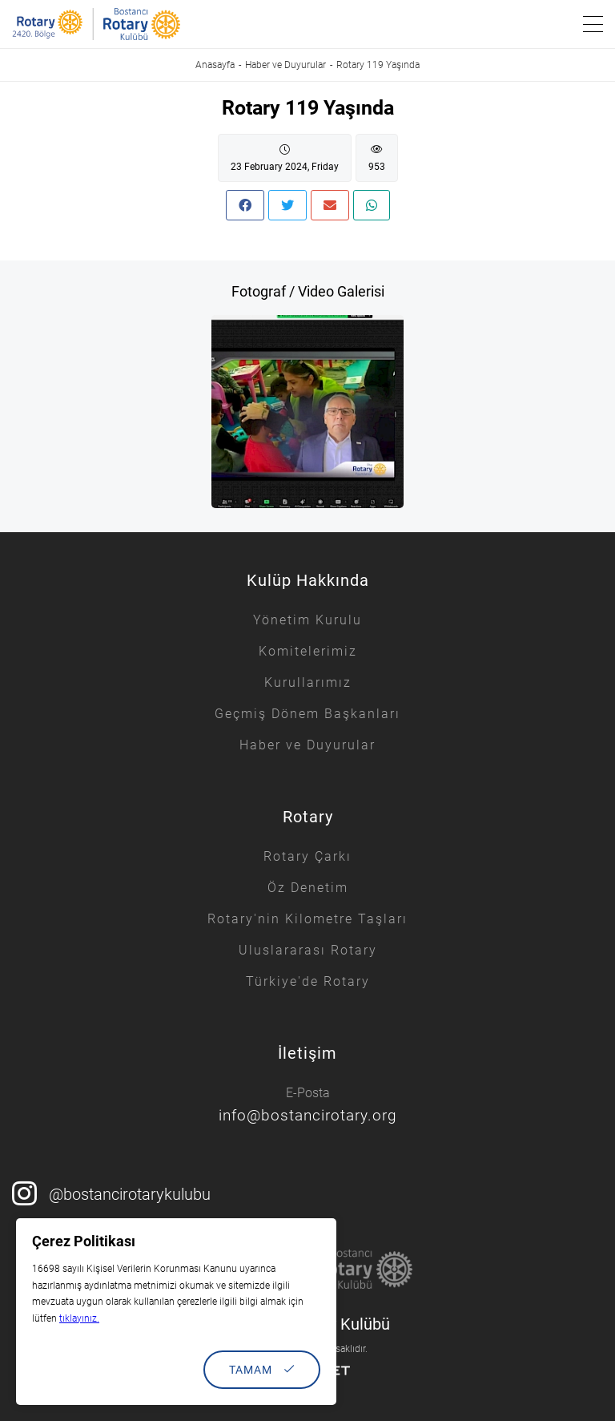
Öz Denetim (307, 887)
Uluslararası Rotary (308, 950)
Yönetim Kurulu (307, 620)
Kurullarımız (308, 682)
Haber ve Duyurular (285, 65)
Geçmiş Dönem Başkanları (307, 713)
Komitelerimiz (308, 651)
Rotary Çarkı (307, 856)
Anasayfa (215, 65)
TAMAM (262, 1369)
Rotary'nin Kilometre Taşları (307, 918)
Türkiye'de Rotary (308, 981)
